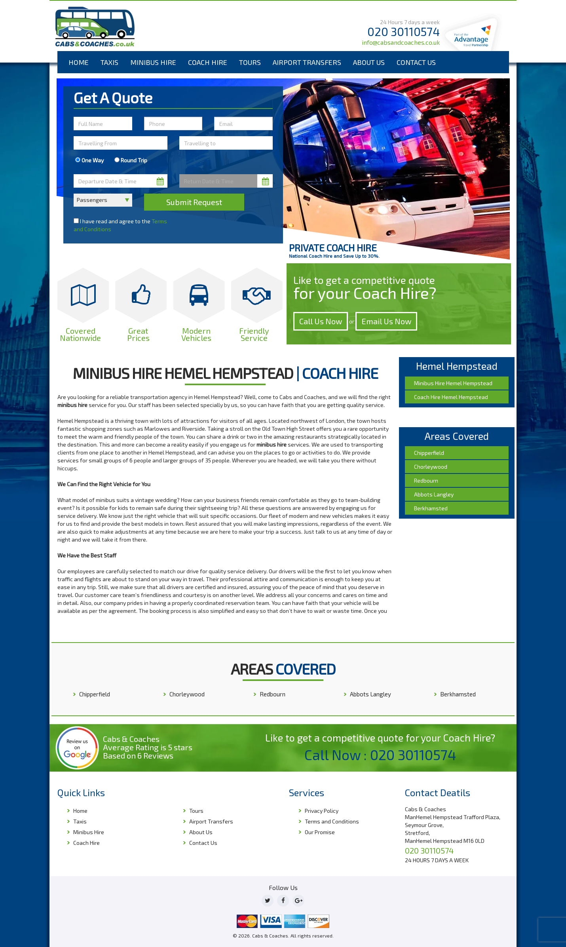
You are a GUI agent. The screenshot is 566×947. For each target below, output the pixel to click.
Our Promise (320, 832)
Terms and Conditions (332, 821)
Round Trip (130, 160)
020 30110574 (403, 31)
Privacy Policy (321, 810)
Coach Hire (207, 62)
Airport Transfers (307, 62)
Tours (250, 62)
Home (78, 62)
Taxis (109, 62)
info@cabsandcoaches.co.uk (401, 42)
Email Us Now (386, 321)
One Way (89, 160)
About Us (369, 62)
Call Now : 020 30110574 (380, 754)
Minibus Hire (153, 62)
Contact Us (416, 62)
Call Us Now (320, 321)
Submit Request (194, 202)
